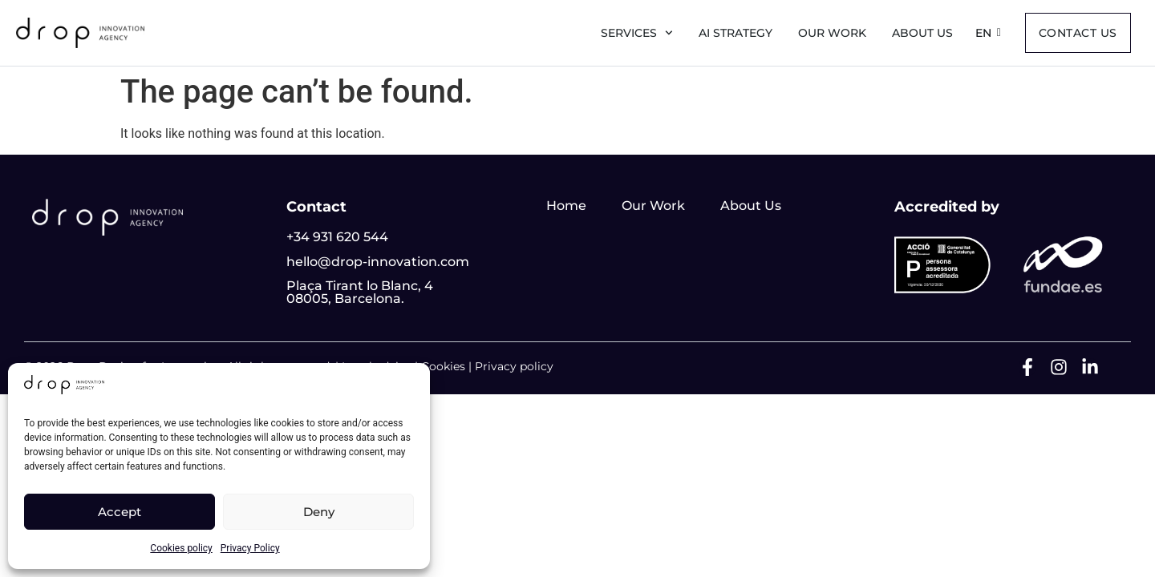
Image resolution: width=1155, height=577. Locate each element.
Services (637, 33)
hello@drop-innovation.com (377, 261)
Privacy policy (514, 366)
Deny (318, 511)
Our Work (832, 33)
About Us (750, 205)
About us (922, 33)
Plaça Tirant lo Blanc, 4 (359, 285)
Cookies (443, 366)
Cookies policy (181, 548)
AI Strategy (735, 33)
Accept (119, 511)
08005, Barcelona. (345, 298)
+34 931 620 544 (337, 236)
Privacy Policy (250, 548)
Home (566, 205)
